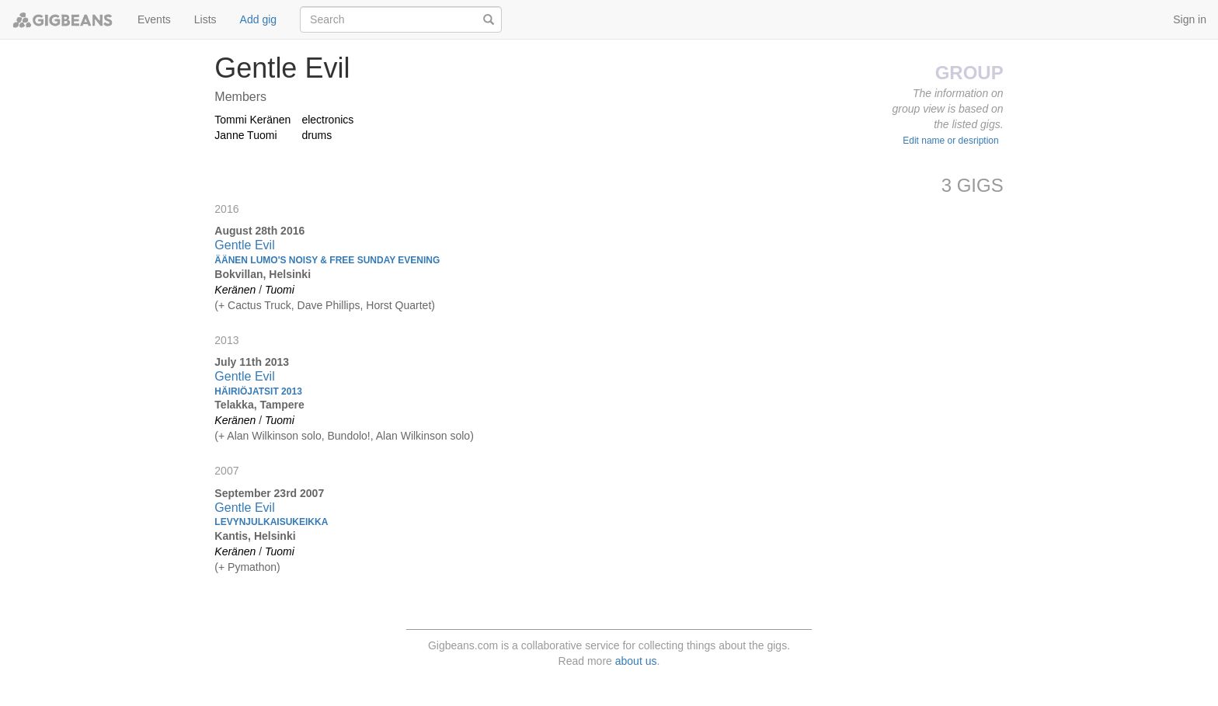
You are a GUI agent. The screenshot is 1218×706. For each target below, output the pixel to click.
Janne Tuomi (245, 135)
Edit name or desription (950, 140)
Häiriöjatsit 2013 (257, 391)
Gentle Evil (244, 245)
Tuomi (279, 289)
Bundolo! (348, 436)
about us (636, 661)
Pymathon (252, 567)
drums (316, 135)
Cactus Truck (259, 305)
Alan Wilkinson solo (274, 436)
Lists (205, 19)
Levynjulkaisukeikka (271, 521)
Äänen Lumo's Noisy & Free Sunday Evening (327, 260)
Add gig (258, 19)
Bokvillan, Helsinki (262, 274)
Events (154, 19)
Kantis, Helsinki (254, 536)
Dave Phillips (329, 305)
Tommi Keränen (252, 119)
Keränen (235, 289)
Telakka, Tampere (259, 404)
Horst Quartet (398, 305)
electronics (327, 119)
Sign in (1189, 19)
